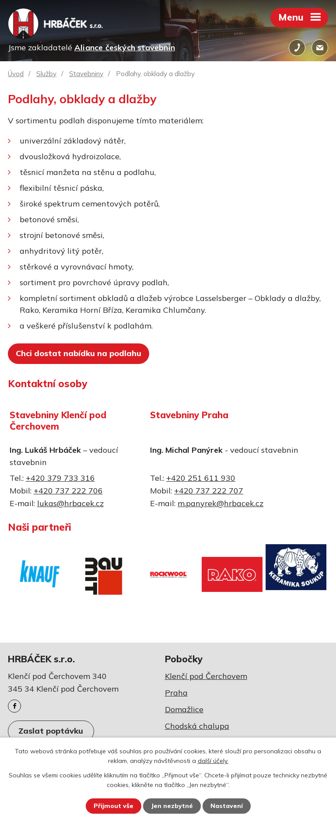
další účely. (213, 761)
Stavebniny (86, 74)
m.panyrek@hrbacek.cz (220, 503)
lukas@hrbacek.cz (70, 503)
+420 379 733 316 (60, 478)
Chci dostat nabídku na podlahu (78, 353)
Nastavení (226, 806)
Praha (176, 693)
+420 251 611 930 (200, 478)
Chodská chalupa (197, 726)
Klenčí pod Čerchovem (206, 676)
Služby (46, 74)
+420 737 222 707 (208, 491)
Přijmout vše (113, 806)
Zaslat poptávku (50, 731)
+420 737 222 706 (68, 491)
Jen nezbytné (172, 806)
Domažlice (184, 709)
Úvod (16, 74)
